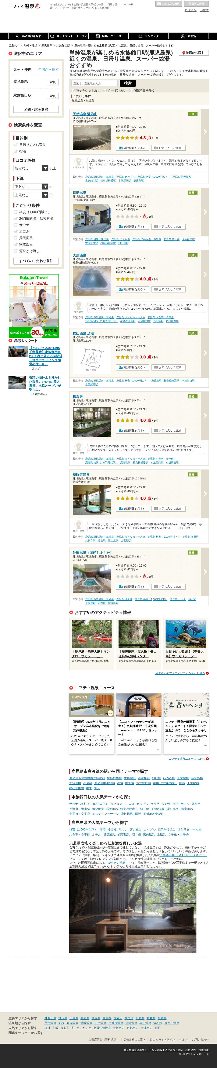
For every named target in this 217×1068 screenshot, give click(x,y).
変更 (53, 82)
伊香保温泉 (115, 1023)
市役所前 (144, 778)
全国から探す (48, 69)
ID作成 (204, 10)
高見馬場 (197, 778)
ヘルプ (183, 1039)
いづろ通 (169, 778)
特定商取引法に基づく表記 (167, 1050)
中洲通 (129, 783)
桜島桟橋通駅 (108, 180)
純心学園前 (76, 788)
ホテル (185, 804)
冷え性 (165, 804)
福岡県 (162, 1018)
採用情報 (204, 1050)
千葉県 (74, 1018)
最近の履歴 (196, 4)
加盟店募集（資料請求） (104, 1039)
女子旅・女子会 (79, 813)
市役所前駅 (124, 180)
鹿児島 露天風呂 (181, 176)
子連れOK (157, 809)
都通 (120, 783)
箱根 (61, 1023)
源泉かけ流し (129, 809)
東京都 (107, 1018)
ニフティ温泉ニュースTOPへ (187, 758)
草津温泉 (50, 1023)
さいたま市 (84, 1028)
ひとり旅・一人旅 (122, 804)
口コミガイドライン (162, 1039)
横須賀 (65, 1028)
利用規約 (190, 1050)
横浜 (47, 1028)
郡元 (97, 788)
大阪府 (118, 1018)
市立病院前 (143, 783)
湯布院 (157, 1023)
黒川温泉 (145, 1023)
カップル (142, 804)
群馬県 (96, 1018)
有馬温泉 (72, 1023)
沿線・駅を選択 (36, 109)
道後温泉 (131, 1023)
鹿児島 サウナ (178, 599)
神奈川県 (50, 1018)
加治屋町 (75, 783)
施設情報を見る (133, 148)
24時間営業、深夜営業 (36, 218)
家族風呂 (127, 813)
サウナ (73, 804)
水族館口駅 (91, 180)
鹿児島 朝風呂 (190, 536)
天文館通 (183, 778)
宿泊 (175, 804)
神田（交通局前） (165, 783)
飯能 (97, 1028)
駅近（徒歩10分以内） (150, 813)
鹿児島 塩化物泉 (120, 239)
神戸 (158, 1028)
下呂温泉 (100, 1023)
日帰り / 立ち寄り (32, 145)
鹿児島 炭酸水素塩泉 (97, 239)
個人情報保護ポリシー (136, 1050)
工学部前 (193, 783)
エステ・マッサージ (105, 813)
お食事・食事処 (79, 809)
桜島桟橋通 (114, 778)
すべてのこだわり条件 (36, 261)
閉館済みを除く (144, 90)
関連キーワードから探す (25, 1033)
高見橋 (87, 783)
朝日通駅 (123, 243)
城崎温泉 (86, 1023)
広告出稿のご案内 (135, 1039)
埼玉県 (62, 1018)
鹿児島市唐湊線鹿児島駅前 (87, 778)
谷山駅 (102, 540)
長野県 (140, 1018)
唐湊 (182, 783)
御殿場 (106, 1028)
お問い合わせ (200, 1039)
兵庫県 (85, 1018)
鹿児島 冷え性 (124, 599)
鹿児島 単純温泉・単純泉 (99, 176)
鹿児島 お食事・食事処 (160, 317)
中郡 (89, 788)
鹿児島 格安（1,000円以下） (153, 176)
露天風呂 (112, 809)
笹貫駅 (102, 603)
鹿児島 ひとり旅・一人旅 (130, 317)
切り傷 (144, 809)
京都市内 (133, 1028)
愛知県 (151, 1018)
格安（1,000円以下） (94, 804)
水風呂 (154, 804)
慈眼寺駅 (90, 540)
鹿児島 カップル (125, 176)
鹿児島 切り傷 (171, 239)
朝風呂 (196, 804)
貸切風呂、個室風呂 (179, 809)
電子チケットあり (88, 90)
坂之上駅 (113, 540)
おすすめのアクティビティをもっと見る (180, 673)
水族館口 (130, 778)
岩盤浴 (24, 231)
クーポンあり (117, 90)
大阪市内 (119, 1028)
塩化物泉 (98, 809)
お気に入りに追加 (170, 148)
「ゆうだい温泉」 (117, 862)
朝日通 (156, 778)
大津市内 (147, 1028)
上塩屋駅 (126, 540)
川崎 (55, 1028)
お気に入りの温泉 (168, 4)
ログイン (191, 10)
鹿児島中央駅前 (104, 783)
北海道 (129, 1018)
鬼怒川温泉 (171, 1023)
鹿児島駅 (139, 180)
